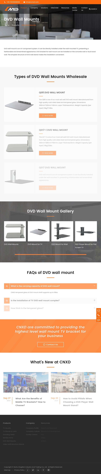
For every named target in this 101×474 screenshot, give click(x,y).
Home (7, 25)
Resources (65, 8)
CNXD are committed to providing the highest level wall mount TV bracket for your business (50, 332)
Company (34, 8)
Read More (47, 116)
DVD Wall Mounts (29, 25)
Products (24, 8)
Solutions (44, 8)
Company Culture (32, 431)
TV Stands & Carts (9, 431)
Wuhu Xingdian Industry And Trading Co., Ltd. (30, 467)
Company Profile (31, 428)
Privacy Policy (19, 470)
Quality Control (30, 434)
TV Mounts (6, 428)
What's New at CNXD (50, 362)
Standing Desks (8, 434)
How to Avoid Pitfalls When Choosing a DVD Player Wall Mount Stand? (77, 402)
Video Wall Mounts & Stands (12, 444)
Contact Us (84, 9)
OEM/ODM (54, 8)
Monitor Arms (7, 438)
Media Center (74, 9)
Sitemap (7, 470)
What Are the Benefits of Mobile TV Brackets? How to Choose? (30, 402)
